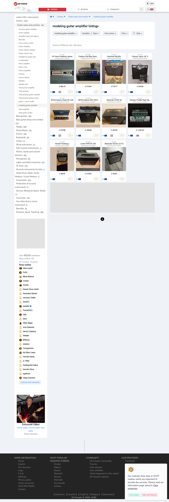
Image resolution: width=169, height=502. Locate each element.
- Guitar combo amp (24, 53)
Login (150, 4)
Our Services (24, 467)
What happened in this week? (104, 473)
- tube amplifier (22, 109)
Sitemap (22, 476)
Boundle (22, 208)
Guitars (22, 20)
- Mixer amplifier (23, 63)
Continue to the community (30, 382)
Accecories (23, 198)
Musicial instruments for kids (30, 169)
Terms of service (26, 483)
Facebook (130, 461)
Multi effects (24, 130)
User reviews (96, 467)
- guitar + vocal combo (25, 101)
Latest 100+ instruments (27, 17)
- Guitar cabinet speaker (25, 50)
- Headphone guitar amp (26, 57)
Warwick (58, 479)
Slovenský (108, 494)
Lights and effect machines (30, 162)
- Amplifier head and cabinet (27, 36)
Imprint (21, 464)
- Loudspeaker (22, 60)
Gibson (57, 467)
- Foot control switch (24, 43)
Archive (57, 486)
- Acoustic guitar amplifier (26, 29)
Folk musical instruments (29, 148)
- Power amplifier (23, 70)
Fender (57, 464)
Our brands (59, 483)
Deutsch (59, 494)
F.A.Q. (21, 473)
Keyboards (23, 137)
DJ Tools (22, 165)
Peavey (57, 476)
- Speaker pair (22, 84)
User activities (96, 470)
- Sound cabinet (22, 77)
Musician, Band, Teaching (30, 212)
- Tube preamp (22, 91)
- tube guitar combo (24, 113)
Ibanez (57, 470)
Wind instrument (26, 144)
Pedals (21, 126)
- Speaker (20, 81)
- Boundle (20, 39)
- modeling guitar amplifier (26, 105)
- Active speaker (22, 32)
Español (71, 494)
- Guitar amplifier (23, 46)
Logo (20, 470)
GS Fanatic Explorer (99, 476)
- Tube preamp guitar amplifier (28, 94)
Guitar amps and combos (31, 25)
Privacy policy (24, 479)
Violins (20, 141)
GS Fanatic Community (100, 461)
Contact (21, 489)
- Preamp (20, 74)
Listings (60, 16)
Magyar (95, 494)
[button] (150, 9)
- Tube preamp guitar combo (27, 98)
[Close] (134, 495)
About (21, 461)
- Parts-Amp (21, 67)
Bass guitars (24, 116)
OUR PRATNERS (26, 486)
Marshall (58, 473)
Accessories (24, 180)
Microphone (23, 158)
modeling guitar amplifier (103, 16)
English (83, 494)
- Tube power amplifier (25, 87)
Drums (21, 134)
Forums (93, 464)
